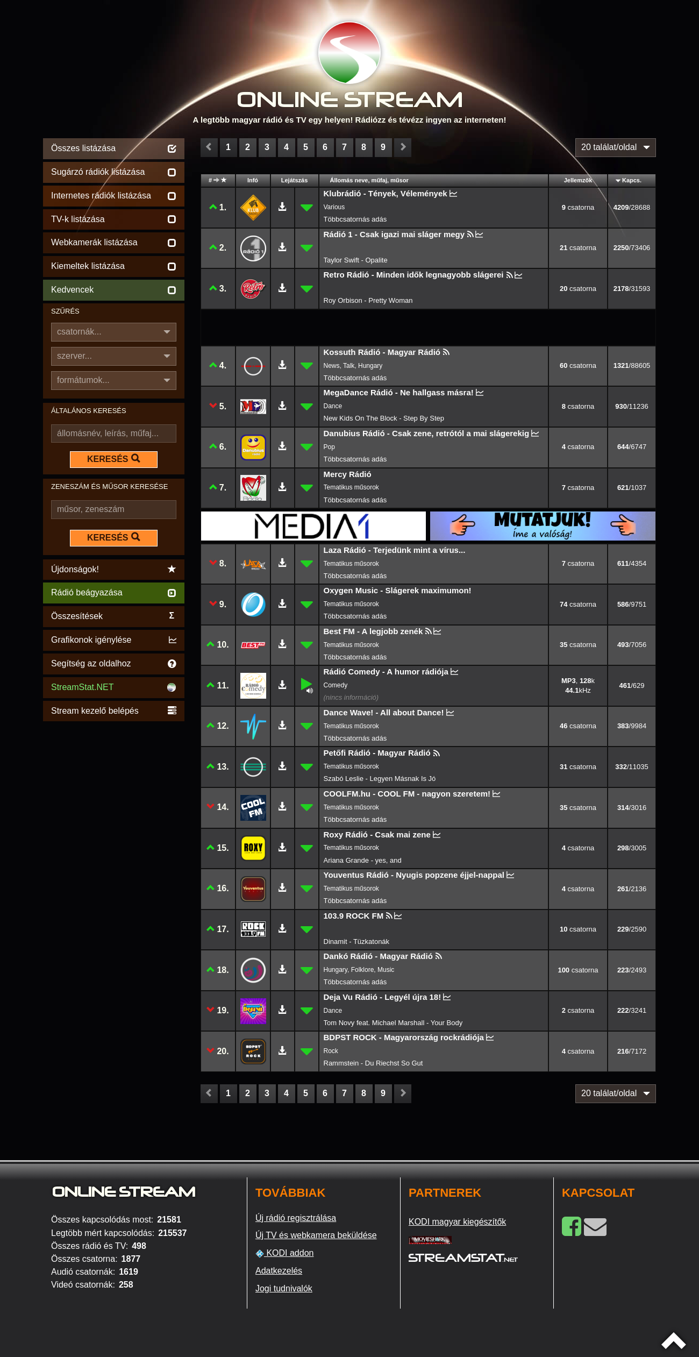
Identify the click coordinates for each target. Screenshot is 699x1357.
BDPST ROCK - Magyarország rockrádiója (404, 1037)
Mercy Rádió (348, 474)
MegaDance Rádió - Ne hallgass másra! (399, 392)
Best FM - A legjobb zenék (373, 631)
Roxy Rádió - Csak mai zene (377, 834)
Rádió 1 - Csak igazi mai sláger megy (394, 234)
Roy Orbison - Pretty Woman (368, 300)
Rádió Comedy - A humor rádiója (386, 671)
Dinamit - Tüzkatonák (357, 941)
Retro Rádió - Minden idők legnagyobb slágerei (414, 274)
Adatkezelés (278, 1270)
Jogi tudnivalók (283, 1288)
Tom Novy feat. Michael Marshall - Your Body (393, 1023)
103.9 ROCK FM (354, 915)
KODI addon (284, 1253)
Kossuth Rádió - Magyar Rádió (382, 352)
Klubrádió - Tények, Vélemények (385, 193)
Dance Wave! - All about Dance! (384, 712)
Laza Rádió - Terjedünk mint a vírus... (395, 550)
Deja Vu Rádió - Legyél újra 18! (382, 996)
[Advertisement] (113, 885)
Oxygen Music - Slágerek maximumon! (398, 590)
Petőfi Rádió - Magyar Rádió (377, 752)
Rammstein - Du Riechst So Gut (373, 1063)
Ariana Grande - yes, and (363, 860)
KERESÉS (113, 459)
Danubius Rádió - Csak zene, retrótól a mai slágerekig (427, 433)
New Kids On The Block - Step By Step (384, 418)
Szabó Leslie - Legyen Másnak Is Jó (380, 779)
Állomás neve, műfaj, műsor (369, 180)
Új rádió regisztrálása (295, 1218)
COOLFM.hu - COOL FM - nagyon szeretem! (407, 793)
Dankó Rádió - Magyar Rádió (378, 956)
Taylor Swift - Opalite (356, 260)
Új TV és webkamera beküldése (316, 1235)
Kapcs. (631, 180)
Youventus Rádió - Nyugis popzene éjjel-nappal (414, 874)
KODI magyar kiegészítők (457, 1221)
